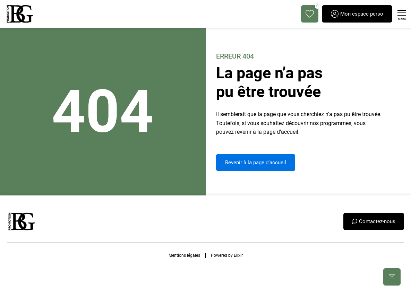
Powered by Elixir (227, 255)
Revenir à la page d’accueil (255, 162)
